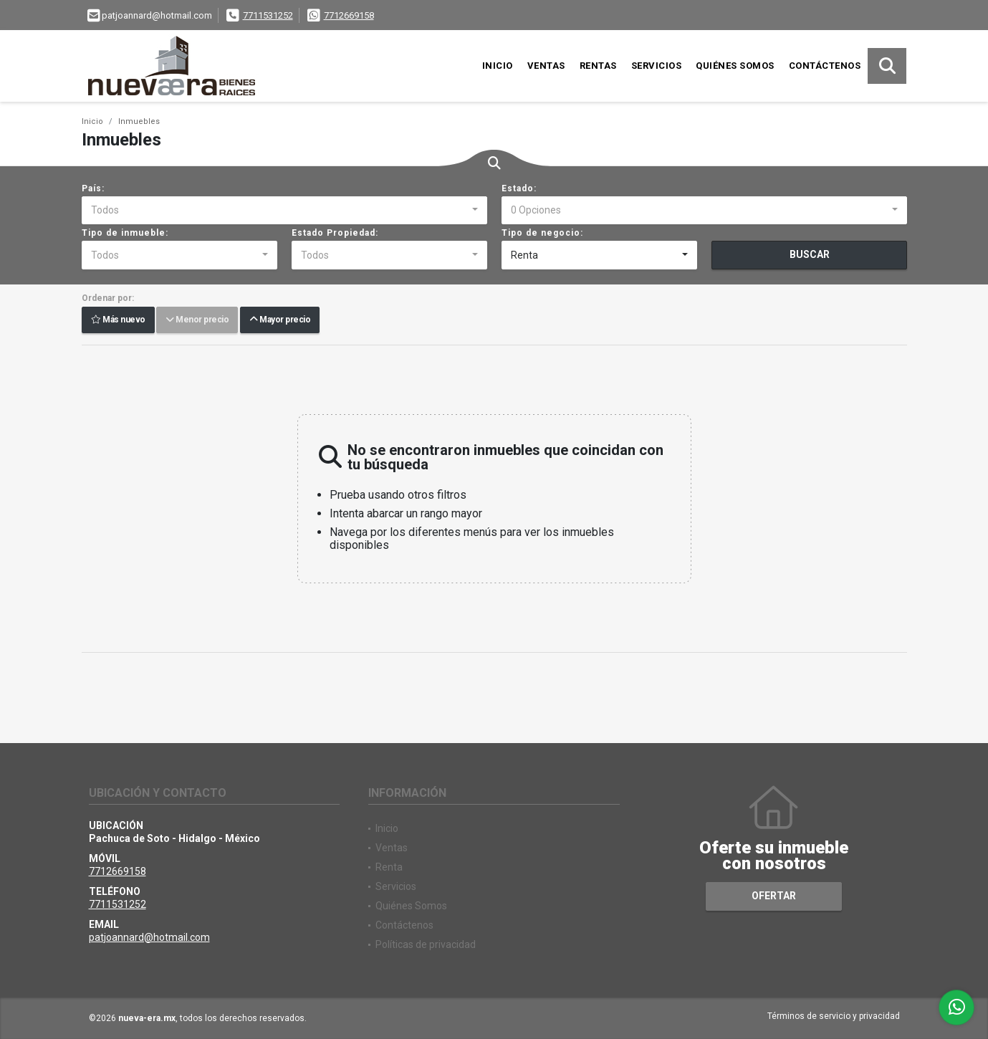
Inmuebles (139, 121)
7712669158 (349, 15)
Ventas (546, 65)
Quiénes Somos (735, 65)
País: (93, 188)
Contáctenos (825, 65)
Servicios (656, 65)
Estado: (519, 188)
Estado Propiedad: (335, 233)
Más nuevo (118, 320)
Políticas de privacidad (425, 944)
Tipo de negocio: (542, 233)
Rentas (598, 65)
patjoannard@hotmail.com (149, 937)
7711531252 (268, 15)
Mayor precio (279, 320)
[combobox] (284, 210)
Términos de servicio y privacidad (833, 1016)
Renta (389, 867)
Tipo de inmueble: (125, 233)
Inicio (497, 65)
